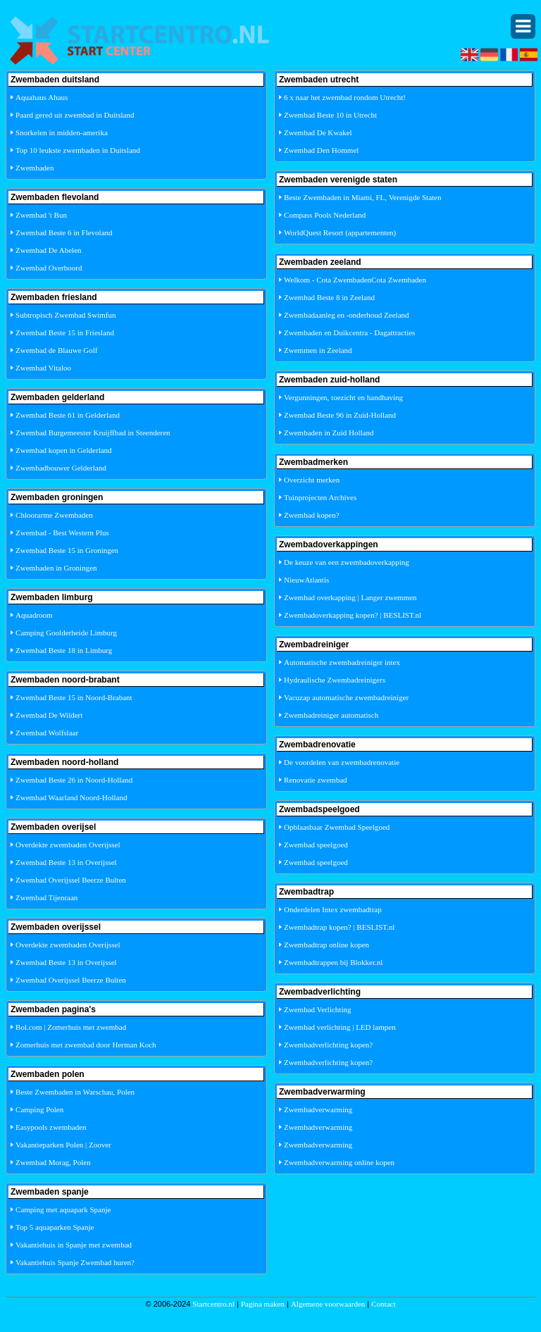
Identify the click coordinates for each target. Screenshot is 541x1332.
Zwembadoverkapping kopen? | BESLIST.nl (352, 615)
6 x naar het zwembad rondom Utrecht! (345, 97)
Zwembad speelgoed (316, 844)
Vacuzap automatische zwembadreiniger (346, 697)
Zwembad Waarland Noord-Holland (71, 797)
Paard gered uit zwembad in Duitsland (74, 115)
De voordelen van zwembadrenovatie (341, 762)
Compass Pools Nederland (325, 215)
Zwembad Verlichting (317, 1009)
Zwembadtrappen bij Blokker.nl (333, 962)
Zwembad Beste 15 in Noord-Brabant (73, 697)
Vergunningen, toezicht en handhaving (343, 397)
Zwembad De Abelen (48, 250)
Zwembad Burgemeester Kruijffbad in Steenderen (92, 432)
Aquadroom (34, 615)
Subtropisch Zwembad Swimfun (65, 315)
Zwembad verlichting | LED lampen (340, 1027)
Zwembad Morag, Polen (53, 1162)
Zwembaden (34, 167)
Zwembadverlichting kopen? (328, 1044)
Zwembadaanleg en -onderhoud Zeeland (346, 315)
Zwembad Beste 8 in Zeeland (329, 297)
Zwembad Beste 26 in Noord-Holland (73, 780)
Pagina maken (263, 1304)
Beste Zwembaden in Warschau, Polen (75, 1092)
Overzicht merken (312, 479)
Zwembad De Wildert (48, 715)
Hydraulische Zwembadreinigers (334, 680)
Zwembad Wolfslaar (46, 732)
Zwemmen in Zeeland (318, 350)
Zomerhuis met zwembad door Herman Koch (85, 1044)
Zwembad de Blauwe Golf (56, 350)
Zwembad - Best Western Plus (62, 532)
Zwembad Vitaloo (43, 367)
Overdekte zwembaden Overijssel (67, 844)
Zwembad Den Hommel (321, 150)
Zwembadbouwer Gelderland (60, 467)
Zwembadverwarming (318, 1109)
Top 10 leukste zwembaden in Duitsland (77, 150)
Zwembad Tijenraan (46, 897)
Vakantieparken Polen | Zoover (63, 1144)
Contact (383, 1304)
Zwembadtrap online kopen (326, 944)
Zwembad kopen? (312, 515)
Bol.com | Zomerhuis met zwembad (70, 1027)
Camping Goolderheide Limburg (66, 632)
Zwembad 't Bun (41, 215)
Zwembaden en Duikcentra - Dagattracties (349, 332)
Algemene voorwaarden (328, 1304)
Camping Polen (39, 1109)
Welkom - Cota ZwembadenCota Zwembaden (355, 279)
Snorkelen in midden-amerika (61, 132)
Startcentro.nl (213, 1304)
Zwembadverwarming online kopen (339, 1162)
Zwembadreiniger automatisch (331, 715)
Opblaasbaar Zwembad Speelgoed (337, 827)
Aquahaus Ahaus (41, 97)
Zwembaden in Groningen (56, 568)
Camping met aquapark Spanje (63, 1209)
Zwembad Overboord (48, 267)
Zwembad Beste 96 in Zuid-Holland (340, 415)
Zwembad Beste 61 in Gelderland (67, 415)
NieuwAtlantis (306, 579)
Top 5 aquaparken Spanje (54, 1227)
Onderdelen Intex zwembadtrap (333, 909)
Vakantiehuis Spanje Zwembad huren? (75, 1262)
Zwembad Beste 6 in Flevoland (63, 232)
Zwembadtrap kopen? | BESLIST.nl (339, 927)
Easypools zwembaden (51, 1127)
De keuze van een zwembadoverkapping (346, 562)
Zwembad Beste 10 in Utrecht (330, 115)
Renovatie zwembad (315, 780)
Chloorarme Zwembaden (54, 515)
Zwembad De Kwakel (318, 132)
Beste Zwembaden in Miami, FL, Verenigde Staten (362, 197)
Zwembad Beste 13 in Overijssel (66, 862)
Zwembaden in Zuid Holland (328, 432)
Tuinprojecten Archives (320, 497)
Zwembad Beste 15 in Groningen (66, 550)
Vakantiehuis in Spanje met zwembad (73, 1244)
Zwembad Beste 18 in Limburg (63, 650)
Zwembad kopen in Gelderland (63, 450)
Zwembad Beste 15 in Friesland (64, 332)
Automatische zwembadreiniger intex (342, 662)
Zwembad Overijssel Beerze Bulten (70, 880)
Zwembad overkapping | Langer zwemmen (350, 597)
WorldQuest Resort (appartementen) (340, 232)
